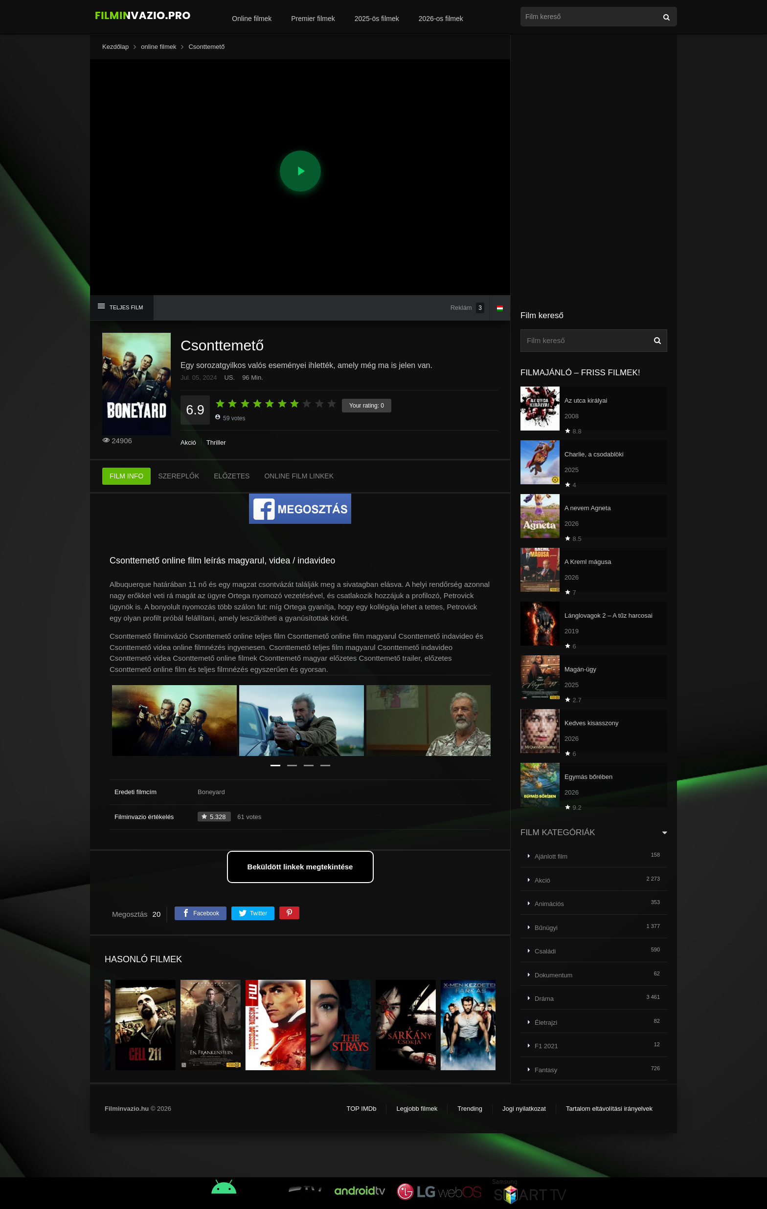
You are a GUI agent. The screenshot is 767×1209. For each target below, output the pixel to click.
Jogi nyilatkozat (524, 1108)
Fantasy (546, 1070)
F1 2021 (546, 1046)
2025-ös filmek (377, 18)
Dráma (544, 998)
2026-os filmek (441, 18)
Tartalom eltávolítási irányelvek (609, 1108)
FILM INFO (126, 476)
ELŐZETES (231, 476)
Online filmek (251, 18)
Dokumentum (553, 975)
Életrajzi (546, 1022)
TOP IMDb (361, 1108)
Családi (545, 951)
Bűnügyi (546, 927)
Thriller (216, 442)
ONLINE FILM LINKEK (299, 476)
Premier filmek (313, 18)
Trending (469, 1108)
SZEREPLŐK (178, 476)
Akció (188, 442)
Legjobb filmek (416, 1108)
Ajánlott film (551, 856)
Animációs (549, 903)
